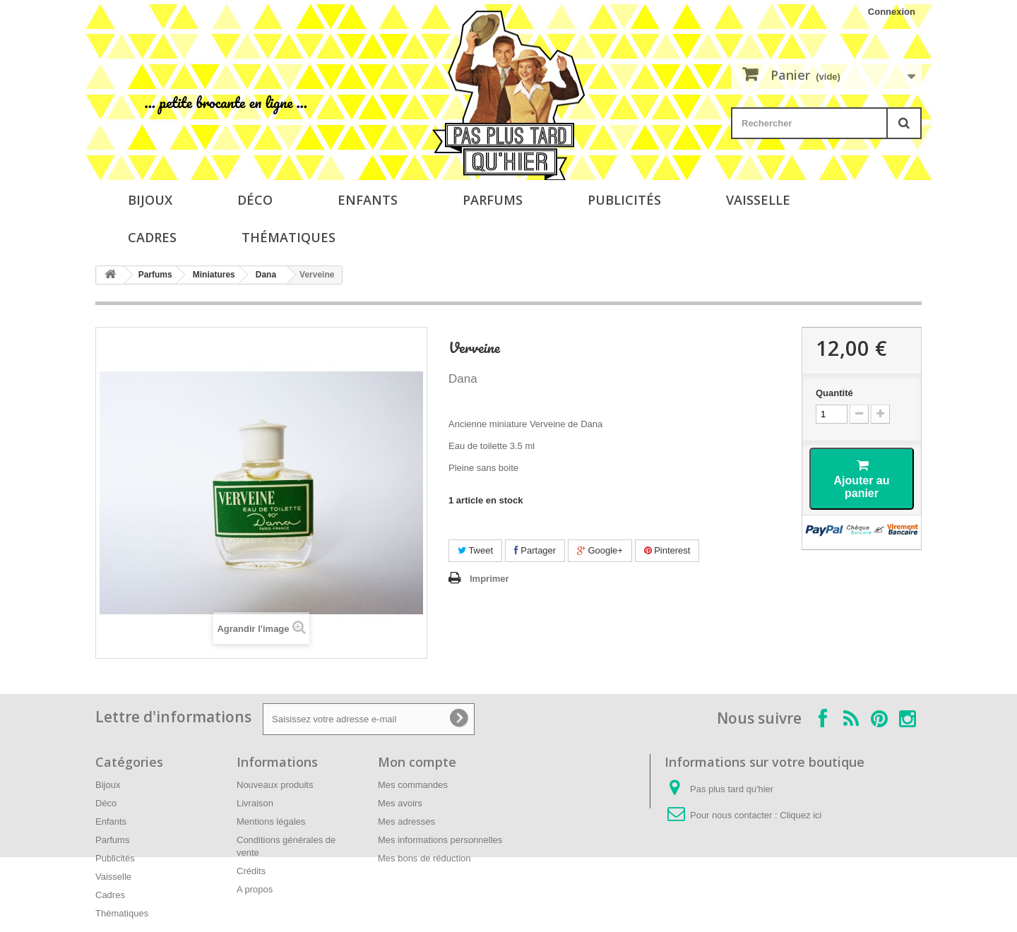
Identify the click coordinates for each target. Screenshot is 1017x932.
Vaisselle (758, 199)
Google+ (600, 550)
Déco (255, 199)
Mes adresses (406, 821)
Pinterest (667, 550)
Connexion (891, 11)
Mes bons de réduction (424, 858)
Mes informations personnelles (440, 840)
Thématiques (288, 237)
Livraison (255, 803)
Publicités (624, 199)
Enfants (368, 199)
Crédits (251, 871)
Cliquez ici (800, 815)
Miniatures (214, 275)
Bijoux (150, 199)
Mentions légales (271, 821)
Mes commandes (413, 784)
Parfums (493, 199)
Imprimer (489, 578)
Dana (266, 275)
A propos (255, 889)
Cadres (152, 237)
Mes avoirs (400, 803)
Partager (535, 550)
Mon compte (417, 761)
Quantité (834, 393)
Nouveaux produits (275, 784)
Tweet (475, 550)
